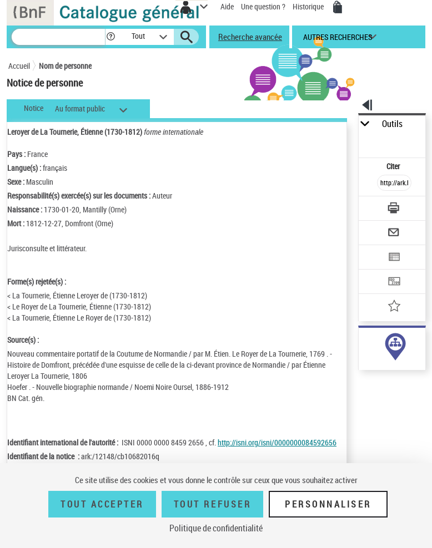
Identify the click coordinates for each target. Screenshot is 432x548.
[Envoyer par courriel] (394, 234)
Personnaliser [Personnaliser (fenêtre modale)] (328, 504)
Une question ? (263, 6)
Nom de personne (65, 65)
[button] (111, 37)
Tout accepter (102, 504)
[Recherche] (58, 37)
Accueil (19, 65)
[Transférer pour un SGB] (394, 283)
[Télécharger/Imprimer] (394, 209)
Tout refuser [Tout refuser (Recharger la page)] (212, 504)
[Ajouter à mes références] (394, 307)
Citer (393, 166)
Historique (309, 6)
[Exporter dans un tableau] (394, 258)
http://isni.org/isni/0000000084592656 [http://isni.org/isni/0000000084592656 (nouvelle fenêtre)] (277, 442)
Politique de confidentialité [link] (216, 528)
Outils (392, 124)
